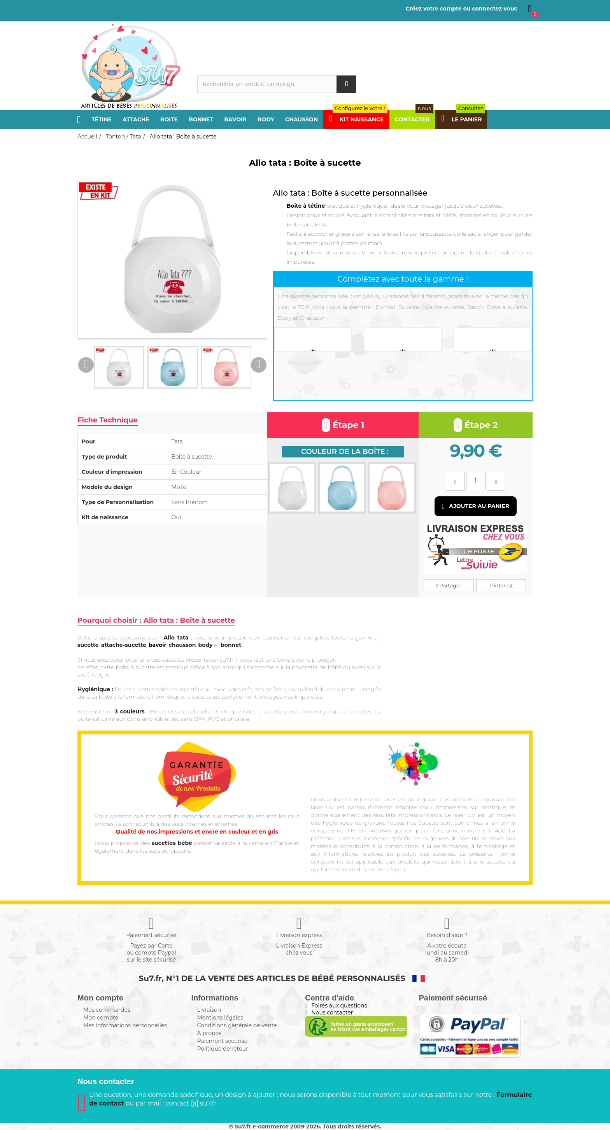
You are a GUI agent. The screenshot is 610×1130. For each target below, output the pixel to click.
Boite (169, 119)
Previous (86, 365)
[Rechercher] (276, 84)
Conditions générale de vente (237, 1025)
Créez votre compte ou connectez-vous (461, 8)
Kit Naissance (358, 119)
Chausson (301, 119)
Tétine (101, 119)
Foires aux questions (339, 1005)
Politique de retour (222, 1048)
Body (266, 119)
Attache (136, 119)
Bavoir (235, 119)
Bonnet (201, 119)
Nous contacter (332, 1012)
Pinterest (501, 585)
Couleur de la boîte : (345, 451)
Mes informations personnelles (125, 1025)
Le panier (463, 119)
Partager (448, 585)
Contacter (414, 119)
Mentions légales (220, 1017)
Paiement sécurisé (222, 1040)
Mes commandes (106, 1009)
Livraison (209, 1009)
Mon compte (100, 1017)
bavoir (158, 644)
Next (258, 365)
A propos (209, 1033)
